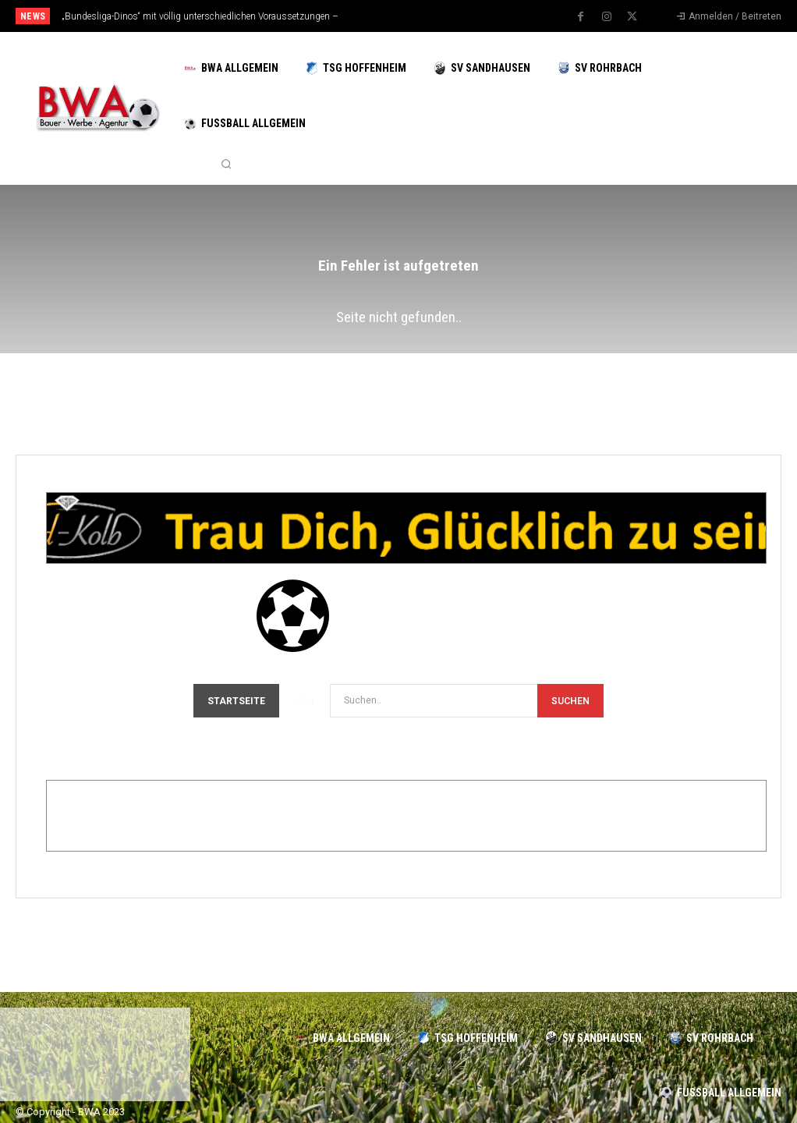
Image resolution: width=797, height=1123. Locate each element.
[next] (439, 16)
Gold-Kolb (117, 534)
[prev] (414, 16)
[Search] (570, 700)
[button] (226, 164)
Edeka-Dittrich (150, 822)
